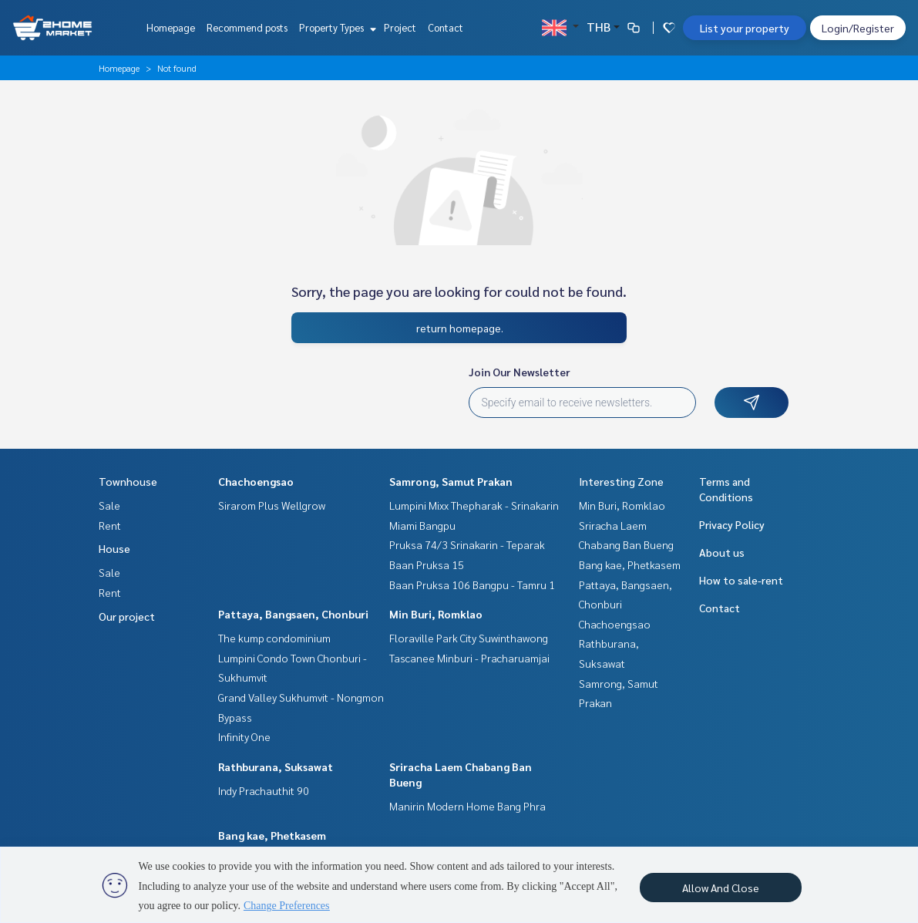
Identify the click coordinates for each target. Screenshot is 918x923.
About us (722, 552)
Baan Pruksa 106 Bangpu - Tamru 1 (472, 584)
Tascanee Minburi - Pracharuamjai (469, 658)
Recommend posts (247, 27)
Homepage (170, 27)
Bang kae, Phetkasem (272, 835)
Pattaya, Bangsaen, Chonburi (293, 614)
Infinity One (244, 736)
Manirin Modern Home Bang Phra (467, 806)
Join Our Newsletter (519, 372)
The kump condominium (274, 638)
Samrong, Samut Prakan (451, 481)
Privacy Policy (732, 524)
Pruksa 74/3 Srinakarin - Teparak (467, 544)
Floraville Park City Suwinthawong (468, 638)
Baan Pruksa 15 (426, 564)
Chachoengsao (256, 481)
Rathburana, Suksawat (275, 766)
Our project (127, 616)
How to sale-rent (741, 580)
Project (400, 27)
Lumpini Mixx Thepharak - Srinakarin (474, 505)
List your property (744, 28)
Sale (109, 505)
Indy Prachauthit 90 (263, 790)
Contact (445, 27)
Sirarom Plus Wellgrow (271, 505)
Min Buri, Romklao (436, 614)
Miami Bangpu (422, 525)
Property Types (335, 27)
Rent (110, 525)
